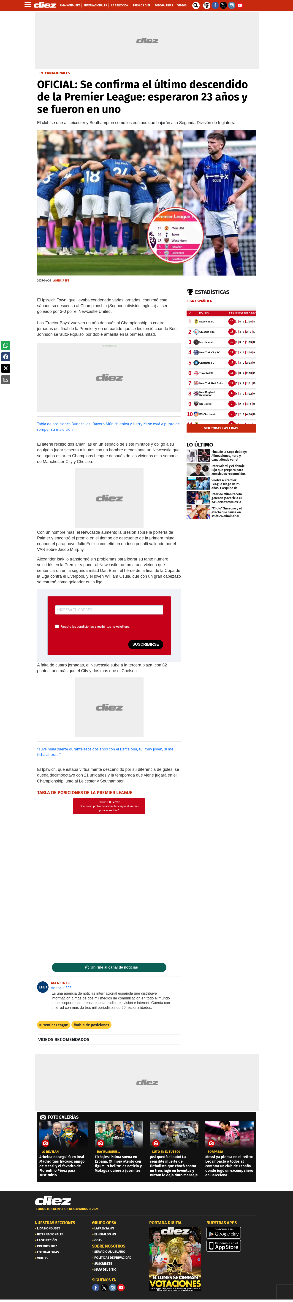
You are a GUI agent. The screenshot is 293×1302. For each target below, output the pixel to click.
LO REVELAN (50, 1151)
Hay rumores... (108, 1151)
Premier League (54, 1025)
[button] (5, 345)
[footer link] (146, 1211)
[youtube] (121, 1287)
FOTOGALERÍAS (63, 1117)
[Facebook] (95, 1287)
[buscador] (196, 5)
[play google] (232, 1233)
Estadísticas (212, 292)
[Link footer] (53, 1200)
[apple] (232, 1246)
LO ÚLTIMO (200, 445)
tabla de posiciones (92, 1025)
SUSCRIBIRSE (145, 644)
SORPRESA (215, 1151)
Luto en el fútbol (166, 1151)
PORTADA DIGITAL (165, 1222)
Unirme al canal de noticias (114, 967)
